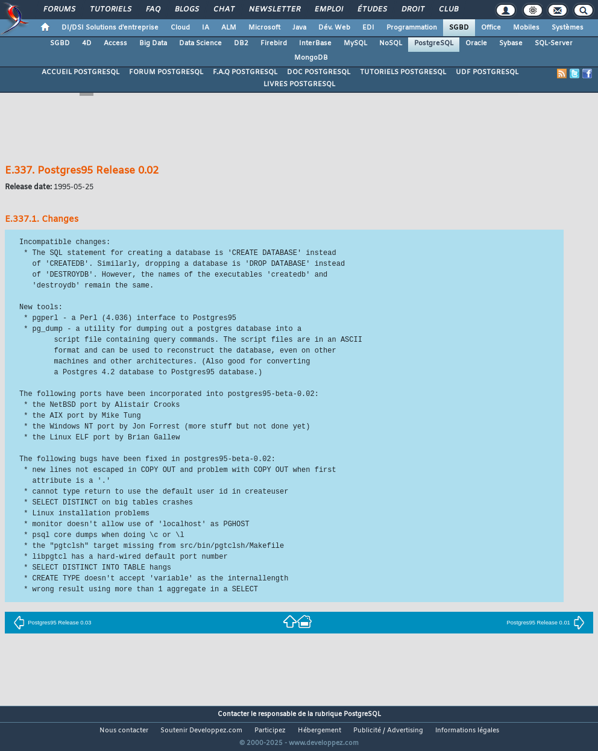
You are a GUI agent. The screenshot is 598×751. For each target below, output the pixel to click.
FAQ (152, 9)
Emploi (328, 9)
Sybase (511, 43)
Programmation (411, 28)
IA (205, 28)
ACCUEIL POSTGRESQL (80, 72)
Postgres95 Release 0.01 (546, 623)
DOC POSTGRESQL (318, 72)
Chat (223, 9)
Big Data (153, 43)
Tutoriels (110, 9)
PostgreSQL (433, 43)
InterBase (315, 43)
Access (115, 43)
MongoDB (311, 58)
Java (299, 28)
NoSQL (390, 43)
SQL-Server (554, 43)
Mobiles (526, 28)
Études (372, 9)
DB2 (241, 43)
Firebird (273, 43)
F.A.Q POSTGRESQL (245, 72)
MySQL (355, 43)
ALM (228, 28)
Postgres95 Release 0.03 (52, 623)
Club (448, 9)
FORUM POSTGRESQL (166, 72)
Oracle (476, 43)
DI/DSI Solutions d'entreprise (110, 28)
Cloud (180, 28)
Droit (412, 9)
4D (87, 43)
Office (491, 28)
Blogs (186, 9)
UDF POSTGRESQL (487, 72)
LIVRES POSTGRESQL (299, 84)
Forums (59, 9)
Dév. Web (334, 28)
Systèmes (568, 28)
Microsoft (264, 28)
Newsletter (274, 9)
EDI (368, 28)
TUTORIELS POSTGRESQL (403, 72)
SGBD (459, 28)
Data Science (200, 43)
